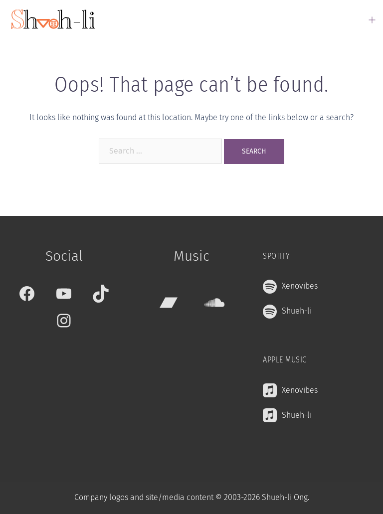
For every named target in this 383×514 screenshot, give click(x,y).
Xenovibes (300, 286)
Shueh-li (297, 311)
